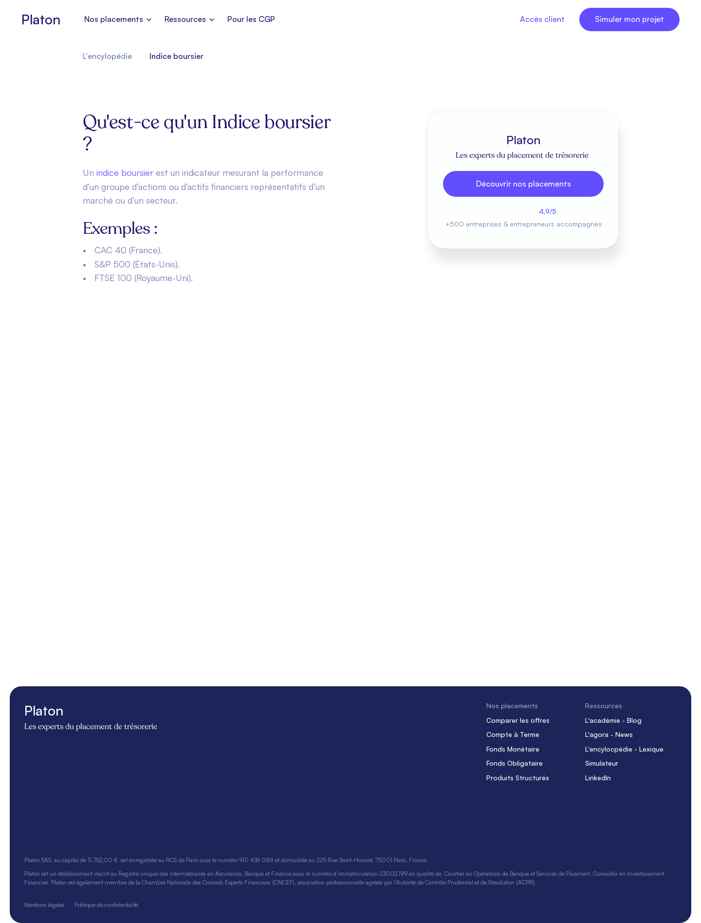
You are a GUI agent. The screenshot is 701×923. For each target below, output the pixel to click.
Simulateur (601, 763)
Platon (40, 19)
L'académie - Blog (613, 720)
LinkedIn (598, 777)
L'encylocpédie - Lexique (624, 749)
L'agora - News (609, 734)
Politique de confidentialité (106, 904)
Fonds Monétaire (512, 749)
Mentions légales (44, 904)
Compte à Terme (512, 734)
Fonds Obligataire (514, 763)
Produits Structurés (517, 777)
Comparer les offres (518, 720)
